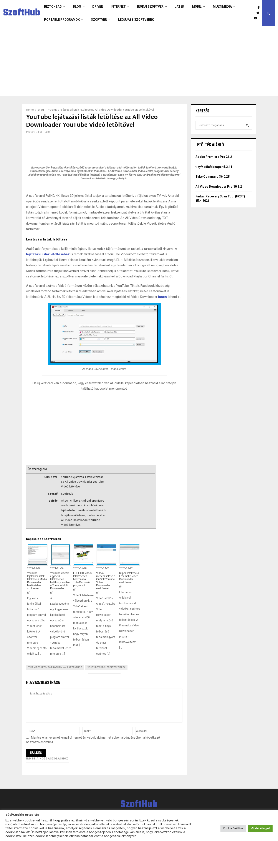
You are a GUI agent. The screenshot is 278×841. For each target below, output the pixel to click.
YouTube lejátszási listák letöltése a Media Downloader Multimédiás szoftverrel (37, 581)
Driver (97, 6)
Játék (179, 6)
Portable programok (62, 19)
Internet (118, 6)
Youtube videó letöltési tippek (106, 667)
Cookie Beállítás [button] (233, 828)
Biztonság (53, 6)
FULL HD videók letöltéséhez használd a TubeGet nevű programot (82, 579)
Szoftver (99, 19)
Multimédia (222, 6)
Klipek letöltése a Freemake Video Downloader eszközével (129, 578)
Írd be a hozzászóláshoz (47, 758)
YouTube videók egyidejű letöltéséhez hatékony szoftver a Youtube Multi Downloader (60, 581)
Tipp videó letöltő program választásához (55, 667)
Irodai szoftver (150, 6)
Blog (77, 6)
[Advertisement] (138, 60)
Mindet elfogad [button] (260, 828)
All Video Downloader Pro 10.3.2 (218, 186)
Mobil (197, 6)
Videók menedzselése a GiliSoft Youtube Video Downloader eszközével (105, 581)
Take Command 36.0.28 (212, 176)
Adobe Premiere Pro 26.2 (213, 157)
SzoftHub (21, 13)
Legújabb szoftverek (136, 19)
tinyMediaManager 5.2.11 (213, 167)
